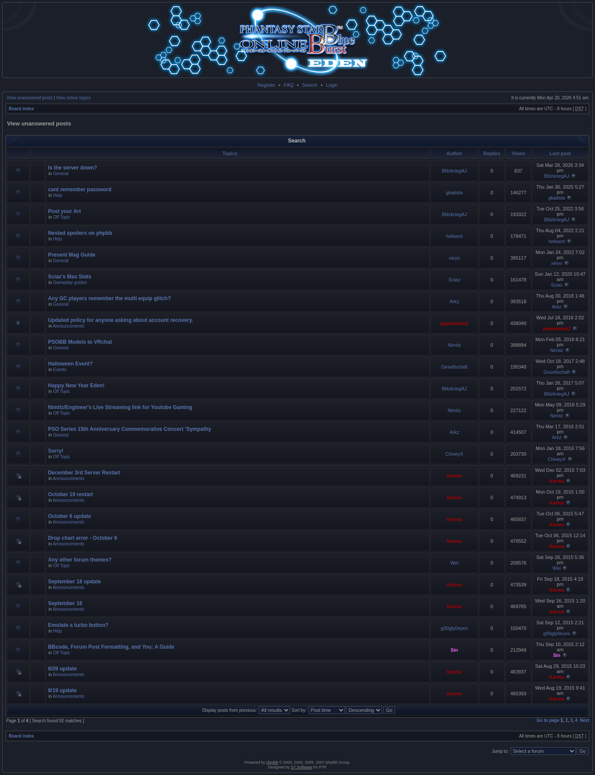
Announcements (68, 326)
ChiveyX (454, 454)
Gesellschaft (454, 366)
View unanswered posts (29, 97)
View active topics (73, 97)
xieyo (454, 258)
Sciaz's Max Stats (69, 277)
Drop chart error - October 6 (82, 538)
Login (332, 85)
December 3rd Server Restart (84, 473)
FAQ (289, 85)
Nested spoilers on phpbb (80, 233)
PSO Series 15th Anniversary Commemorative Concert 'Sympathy (129, 429)
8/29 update (62, 669)
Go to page (548, 720)
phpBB (272, 762)
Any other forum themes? (80, 560)
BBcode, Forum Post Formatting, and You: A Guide (111, 647)
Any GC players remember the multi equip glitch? (109, 298)
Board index (21, 108)
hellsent (454, 236)
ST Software (301, 767)
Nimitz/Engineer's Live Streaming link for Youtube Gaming (120, 407)
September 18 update (74, 582)
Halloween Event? (70, 364)
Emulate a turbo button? (78, 625)
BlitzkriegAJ (454, 170)
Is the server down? (72, 168)
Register (266, 85)
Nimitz (454, 345)
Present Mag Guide (71, 255)
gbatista (454, 192)
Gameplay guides (70, 282)
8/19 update (62, 690)
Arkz (454, 301)
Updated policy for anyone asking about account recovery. (120, 320)
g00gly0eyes (454, 628)
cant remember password (79, 189)
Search (310, 85)
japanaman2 (454, 323)
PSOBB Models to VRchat (80, 342)
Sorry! (55, 451)
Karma (454, 475)
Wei (454, 562)
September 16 (65, 603)
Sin (454, 650)
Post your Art (64, 211)
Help (57, 195)
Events (60, 369)
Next (584, 720)
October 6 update (69, 516)
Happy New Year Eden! (76, 385)
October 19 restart (70, 494)
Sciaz (454, 279)
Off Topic (61, 217)
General (61, 173)
